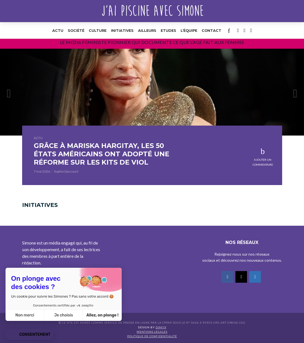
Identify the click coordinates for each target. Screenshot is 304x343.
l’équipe (189, 30)
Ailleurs (147, 30)
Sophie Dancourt (66, 171)
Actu (57, 30)
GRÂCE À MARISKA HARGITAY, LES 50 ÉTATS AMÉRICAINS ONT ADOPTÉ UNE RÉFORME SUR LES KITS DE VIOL (101, 154)
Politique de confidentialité (152, 336)
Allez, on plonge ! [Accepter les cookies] (102, 315)
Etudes (168, 30)
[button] (29, 335)
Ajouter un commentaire (263, 162)
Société (76, 30)
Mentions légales (152, 331)
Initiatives (122, 30)
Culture (97, 30)
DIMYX (161, 327)
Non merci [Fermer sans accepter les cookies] (24, 315)
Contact (211, 30)
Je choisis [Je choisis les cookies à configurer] (63, 315)
